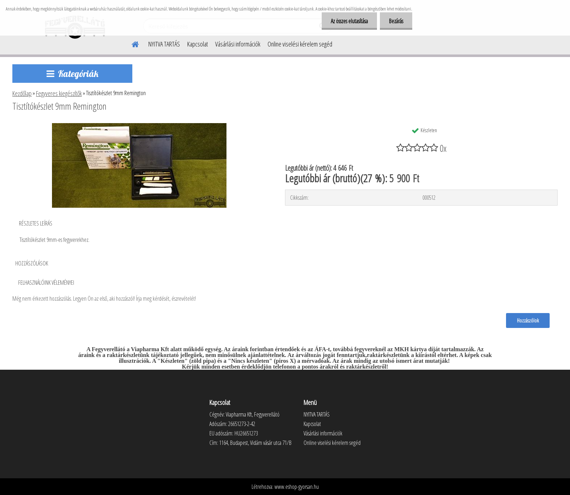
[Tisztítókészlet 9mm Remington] (139, 126)
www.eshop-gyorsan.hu (296, 487)
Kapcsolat (197, 44)
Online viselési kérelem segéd (300, 44)
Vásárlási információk (237, 44)
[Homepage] (131, 43)
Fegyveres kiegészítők (59, 93)
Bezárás (396, 21)
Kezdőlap (22, 93)
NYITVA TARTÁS (164, 44)
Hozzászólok (528, 320)
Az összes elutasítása (349, 21)
